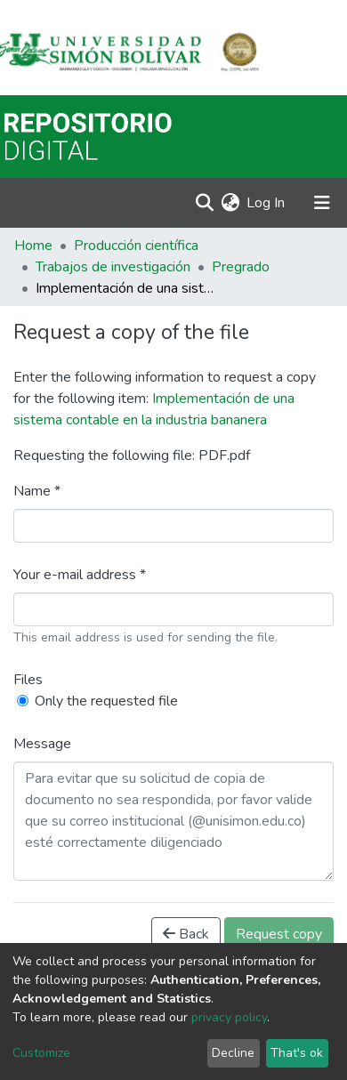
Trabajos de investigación (113, 267)
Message (42, 744)
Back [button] (186, 934)
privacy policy (229, 1017)
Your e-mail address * (79, 574)
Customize (41, 1052)
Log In (266, 203)
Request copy (279, 934)
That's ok (296, 1052)
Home (33, 245)
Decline (233, 1052)
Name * (37, 491)
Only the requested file (106, 701)
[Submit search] (204, 203)
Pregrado (241, 267)
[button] (230, 203)
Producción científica (136, 245)
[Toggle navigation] (322, 203)
